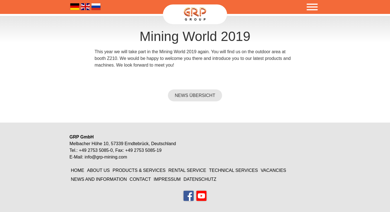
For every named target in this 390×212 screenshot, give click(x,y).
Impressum (167, 179)
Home (77, 170)
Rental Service (187, 170)
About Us (98, 170)
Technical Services (233, 170)
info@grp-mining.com (106, 157)
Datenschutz (200, 179)
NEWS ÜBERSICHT (195, 95)
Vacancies (273, 170)
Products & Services (139, 170)
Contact (140, 179)
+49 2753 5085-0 (96, 150)
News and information (99, 179)
